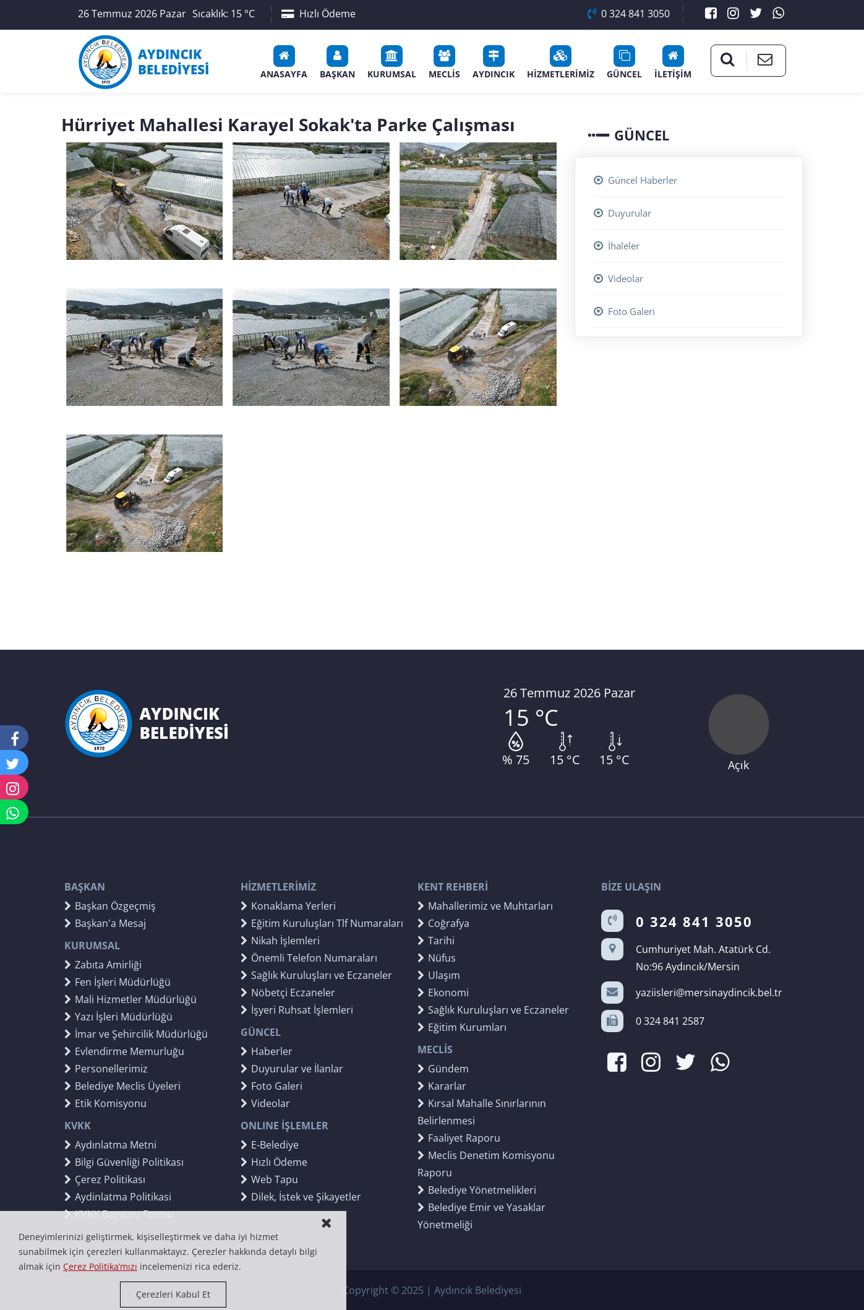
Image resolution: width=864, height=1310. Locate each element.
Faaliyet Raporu (458, 1138)
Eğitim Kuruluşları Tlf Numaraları (322, 923)
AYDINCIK (494, 62)
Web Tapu (269, 1179)
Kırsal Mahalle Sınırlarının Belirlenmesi (481, 1112)
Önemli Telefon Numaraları (309, 958)
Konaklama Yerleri (288, 906)
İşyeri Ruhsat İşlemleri (297, 1010)
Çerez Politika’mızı (100, 1266)
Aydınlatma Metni (110, 1145)
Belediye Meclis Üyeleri (122, 1086)
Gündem (443, 1068)
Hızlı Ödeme (318, 13)
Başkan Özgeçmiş (110, 906)
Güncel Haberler (635, 180)
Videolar (618, 278)
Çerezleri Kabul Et (173, 1294)
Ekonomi (443, 992)
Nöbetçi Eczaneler (288, 992)
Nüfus (436, 958)
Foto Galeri (624, 311)
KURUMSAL (391, 62)
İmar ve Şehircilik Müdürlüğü (136, 1034)
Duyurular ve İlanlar (292, 1068)
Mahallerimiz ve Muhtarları (485, 906)
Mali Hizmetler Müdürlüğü (130, 999)
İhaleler (616, 245)
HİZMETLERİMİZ (560, 62)
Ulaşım (438, 975)
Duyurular (622, 213)
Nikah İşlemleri (280, 940)
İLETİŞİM (672, 62)
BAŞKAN (337, 62)
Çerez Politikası (104, 1179)
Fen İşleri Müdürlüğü (117, 982)
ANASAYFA (283, 62)
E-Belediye (270, 1145)
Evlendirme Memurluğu (124, 1051)
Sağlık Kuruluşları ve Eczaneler (316, 975)
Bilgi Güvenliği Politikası (124, 1162)
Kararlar (441, 1086)
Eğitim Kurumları (462, 1027)
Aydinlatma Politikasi (117, 1197)
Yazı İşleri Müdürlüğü (118, 1016)
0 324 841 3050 (629, 13)
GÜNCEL (624, 62)
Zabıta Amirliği (103, 965)
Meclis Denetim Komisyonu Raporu (486, 1163)
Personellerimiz (106, 1068)
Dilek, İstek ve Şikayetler (301, 1197)
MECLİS (444, 62)
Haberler (267, 1051)
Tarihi (436, 940)
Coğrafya (443, 923)
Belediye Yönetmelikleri (476, 1190)
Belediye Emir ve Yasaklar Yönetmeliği (481, 1215)
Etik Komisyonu (105, 1103)
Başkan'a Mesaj (105, 923)
